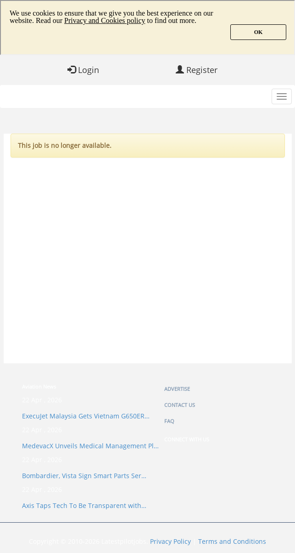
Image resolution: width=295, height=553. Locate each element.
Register (196, 69)
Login (83, 69)
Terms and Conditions (232, 541)
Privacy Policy (170, 541)
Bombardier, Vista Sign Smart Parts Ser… (84, 475)
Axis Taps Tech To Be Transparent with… (84, 505)
